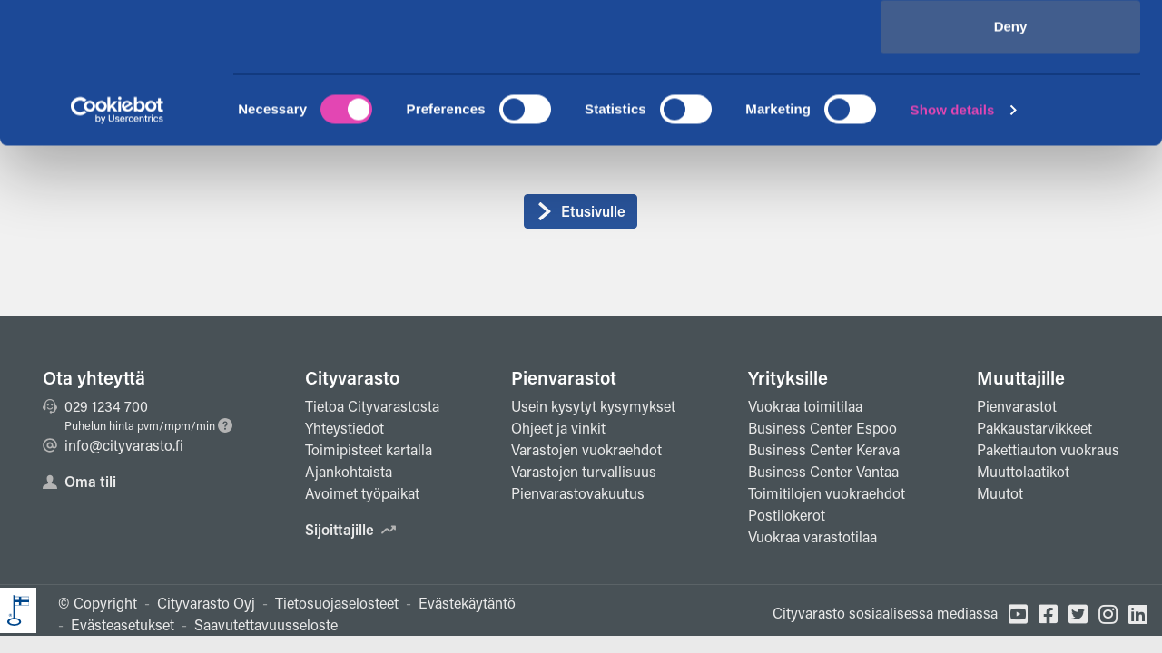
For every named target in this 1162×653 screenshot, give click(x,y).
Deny (1011, 166)
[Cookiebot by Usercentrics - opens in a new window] (117, 250)
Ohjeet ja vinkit (558, 427)
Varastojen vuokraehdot (586, 449)
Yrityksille (788, 377)
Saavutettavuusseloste (266, 624)
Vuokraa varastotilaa (812, 536)
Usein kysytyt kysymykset (593, 405)
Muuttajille (1021, 377)
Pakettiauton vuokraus (1048, 449)
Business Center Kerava (824, 449)
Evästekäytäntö (467, 602)
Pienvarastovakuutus (578, 492)
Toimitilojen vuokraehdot (826, 492)
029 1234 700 (95, 405)
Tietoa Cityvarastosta (372, 405)
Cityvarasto (352, 377)
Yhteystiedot (344, 427)
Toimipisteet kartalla (368, 449)
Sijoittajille (350, 529)
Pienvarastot (563, 377)
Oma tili (79, 481)
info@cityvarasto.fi (113, 444)
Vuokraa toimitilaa (805, 405)
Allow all (1011, 47)
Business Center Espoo (822, 427)
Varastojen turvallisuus (583, 471)
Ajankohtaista (348, 471)
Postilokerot (786, 514)
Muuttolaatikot (1023, 471)
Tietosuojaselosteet (337, 602)
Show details (953, 250)
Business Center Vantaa (823, 471)
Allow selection (1009, 107)
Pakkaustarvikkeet (1034, 427)
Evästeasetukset (122, 624)
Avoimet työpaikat (362, 492)
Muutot (1000, 492)
